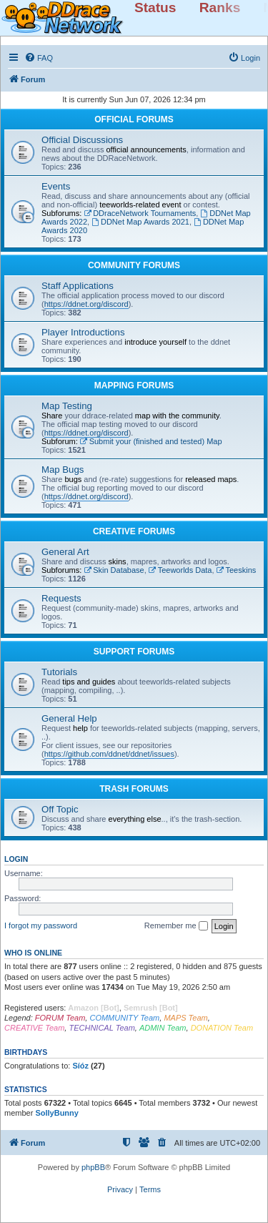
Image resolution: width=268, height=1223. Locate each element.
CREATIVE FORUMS (134, 531)
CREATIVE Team (34, 1027)
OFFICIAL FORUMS (133, 119)
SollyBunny (57, 1113)
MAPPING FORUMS (134, 385)
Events (55, 186)
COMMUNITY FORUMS (134, 265)
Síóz (80, 1065)
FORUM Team (60, 1017)
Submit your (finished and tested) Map (151, 441)
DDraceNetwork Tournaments (140, 213)
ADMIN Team (163, 1027)
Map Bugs (62, 469)
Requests (61, 598)
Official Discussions (82, 139)
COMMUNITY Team (124, 1017)
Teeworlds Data (180, 570)
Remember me (176, 926)
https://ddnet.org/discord (86, 304)
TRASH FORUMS (134, 789)
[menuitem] (38, 58)
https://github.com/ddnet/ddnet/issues (109, 754)
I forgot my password (40, 925)
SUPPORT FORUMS (134, 652)
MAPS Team (185, 1017)
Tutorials (59, 672)
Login (16, 859)
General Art (65, 551)
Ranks (220, 7)
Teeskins (237, 570)
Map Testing (66, 406)
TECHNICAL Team (101, 1027)
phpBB (93, 1167)
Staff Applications (77, 285)
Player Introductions (83, 332)
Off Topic (60, 809)
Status (155, 7)
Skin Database (114, 570)
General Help (69, 718)
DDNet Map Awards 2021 (140, 221)
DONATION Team (222, 1027)
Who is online (33, 952)
